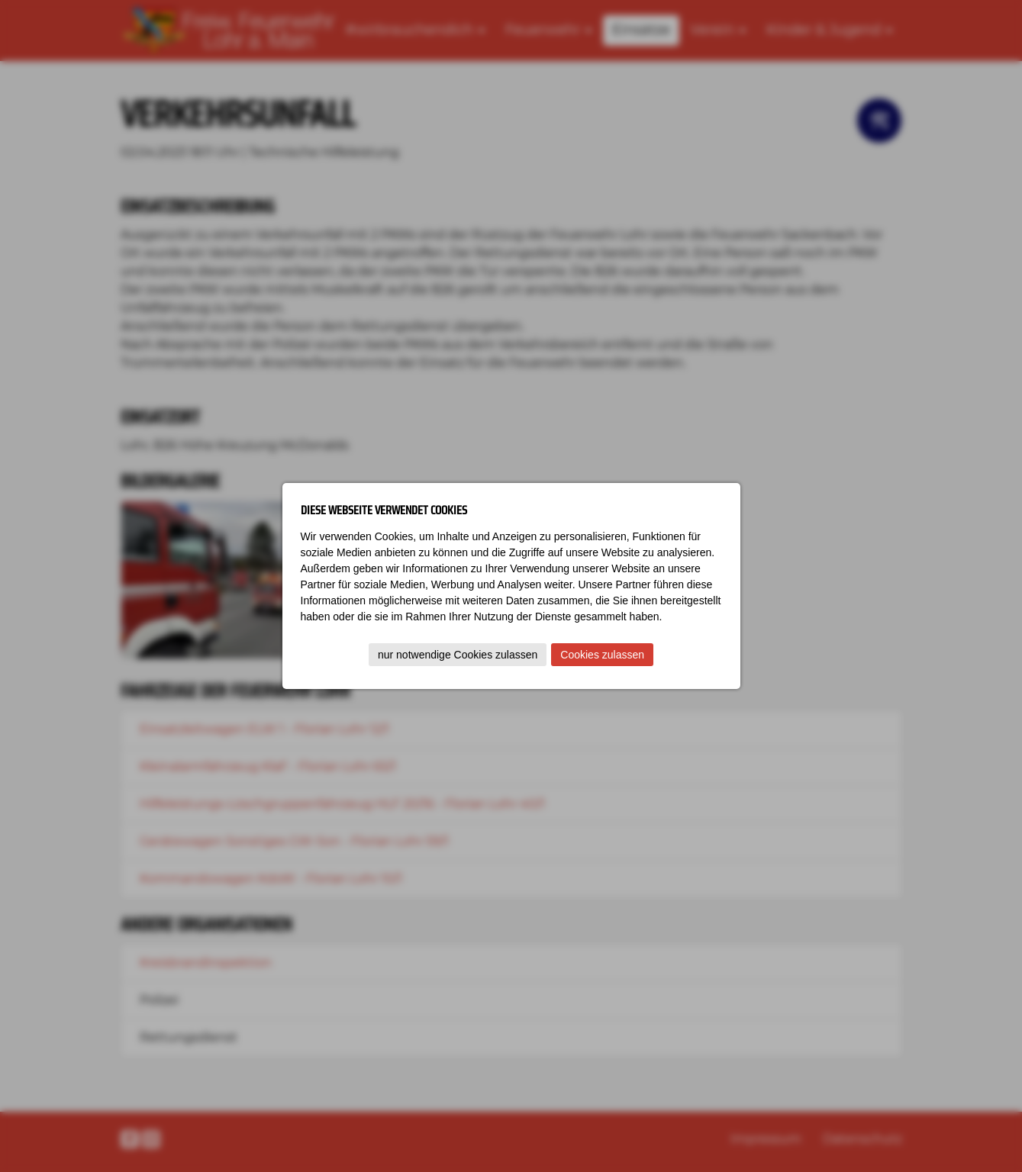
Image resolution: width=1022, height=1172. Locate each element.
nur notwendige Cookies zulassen (457, 655)
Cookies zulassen (602, 655)
